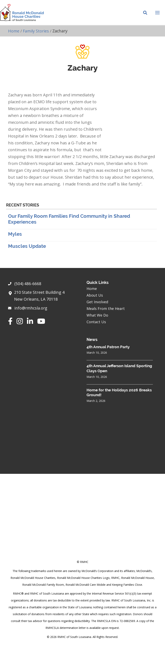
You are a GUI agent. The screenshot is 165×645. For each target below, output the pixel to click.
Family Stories (36, 33)
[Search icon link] (145, 14)
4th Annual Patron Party (108, 347)
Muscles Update (27, 248)
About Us (95, 295)
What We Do (97, 315)
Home (14, 33)
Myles (15, 236)
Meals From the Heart (106, 308)
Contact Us (96, 321)
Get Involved (97, 301)
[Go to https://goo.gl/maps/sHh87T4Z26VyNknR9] (43, 297)
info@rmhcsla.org (31, 308)
